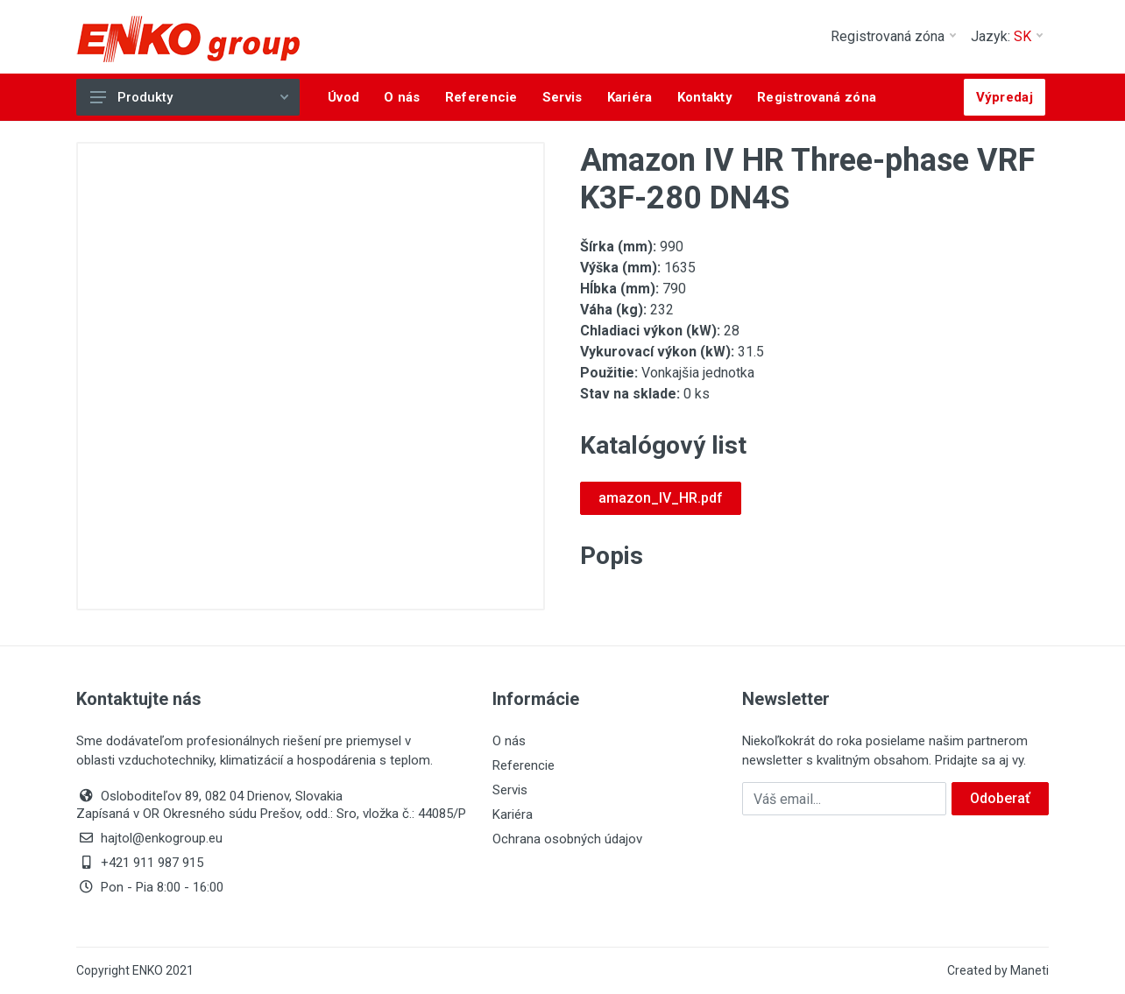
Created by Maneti (998, 970)
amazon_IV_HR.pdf (660, 498)
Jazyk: (1007, 36)
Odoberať (1000, 798)
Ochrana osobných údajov (567, 839)
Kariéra (512, 814)
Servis (509, 790)
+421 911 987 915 (139, 863)
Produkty (189, 97)
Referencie (523, 765)
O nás (509, 741)
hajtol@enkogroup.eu (149, 838)
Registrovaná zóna (893, 36)
